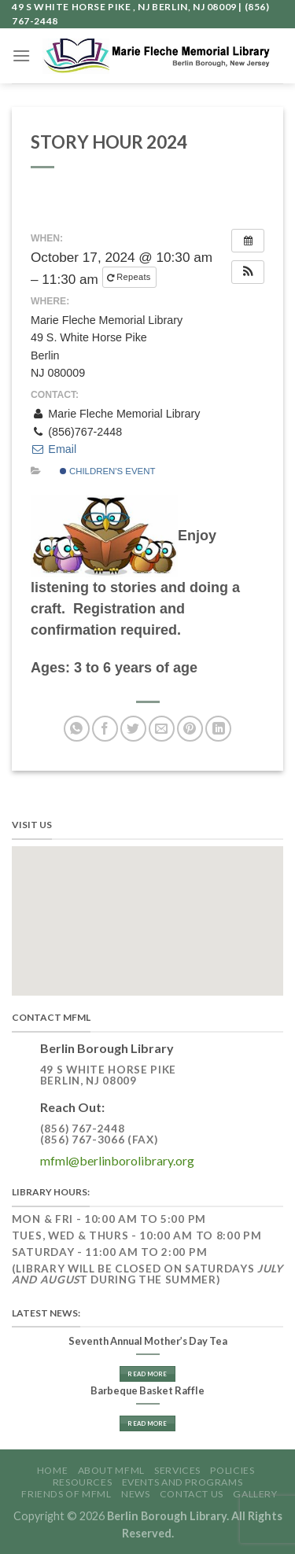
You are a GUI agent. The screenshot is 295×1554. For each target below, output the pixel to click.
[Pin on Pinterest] (190, 729)
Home (52, 1470)
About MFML (111, 1470)
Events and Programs (182, 1482)
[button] (248, 272)
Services (177, 1470)
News (135, 1494)
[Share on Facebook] (105, 729)
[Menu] (21, 55)
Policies (232, 1470)
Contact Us (191, 1494)
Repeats (130, 277)
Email (53, 449)
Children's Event (108, 471)
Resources (82, 1482)
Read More (147, 1374)
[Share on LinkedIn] (218, 729)
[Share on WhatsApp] (77, 729)
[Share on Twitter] (133, 729)
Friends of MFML (66, 1494)
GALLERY (255, 1494)
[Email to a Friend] (162, 729)
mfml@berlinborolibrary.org (117, 1160)
